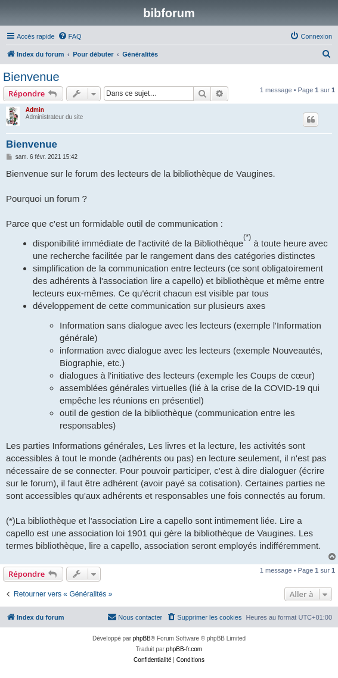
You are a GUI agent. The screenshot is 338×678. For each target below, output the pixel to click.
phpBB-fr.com (184, 649)
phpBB (142, 638)
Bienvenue (31, 76)
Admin (35, 110)
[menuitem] (70, 36)
